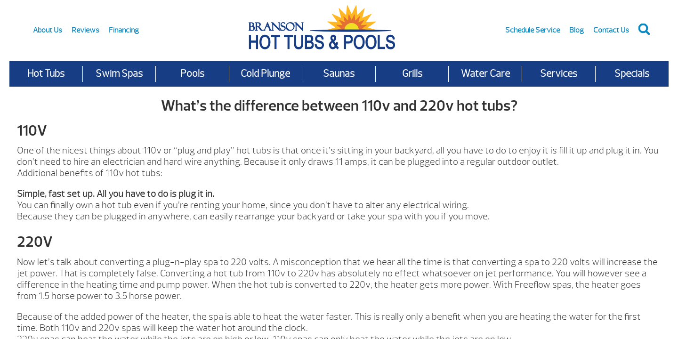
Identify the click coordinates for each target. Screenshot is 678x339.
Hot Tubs (46, 73)
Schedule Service (532, 30)
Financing (124, 30)
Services (558, 73)
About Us (47, 30)
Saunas (339, 73)
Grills (412, 73)
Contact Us (611, 30)
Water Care (485, 73)
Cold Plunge (265, 73)
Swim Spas (119, 73)
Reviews (85, 30)
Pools (192, 73)
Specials (631, 73)
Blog (576, 30)
